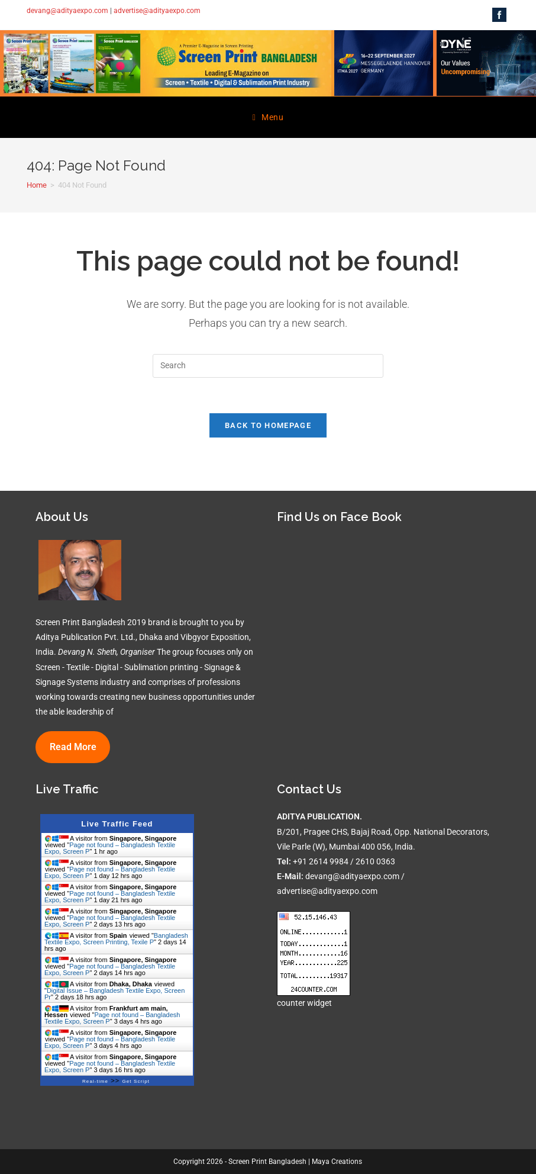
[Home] (37, 185)
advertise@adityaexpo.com (157, 11)
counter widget (304, 1003)
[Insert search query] (268, 366)
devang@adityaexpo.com (67, 11)
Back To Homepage (268, 425)
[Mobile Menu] (268, 117)
